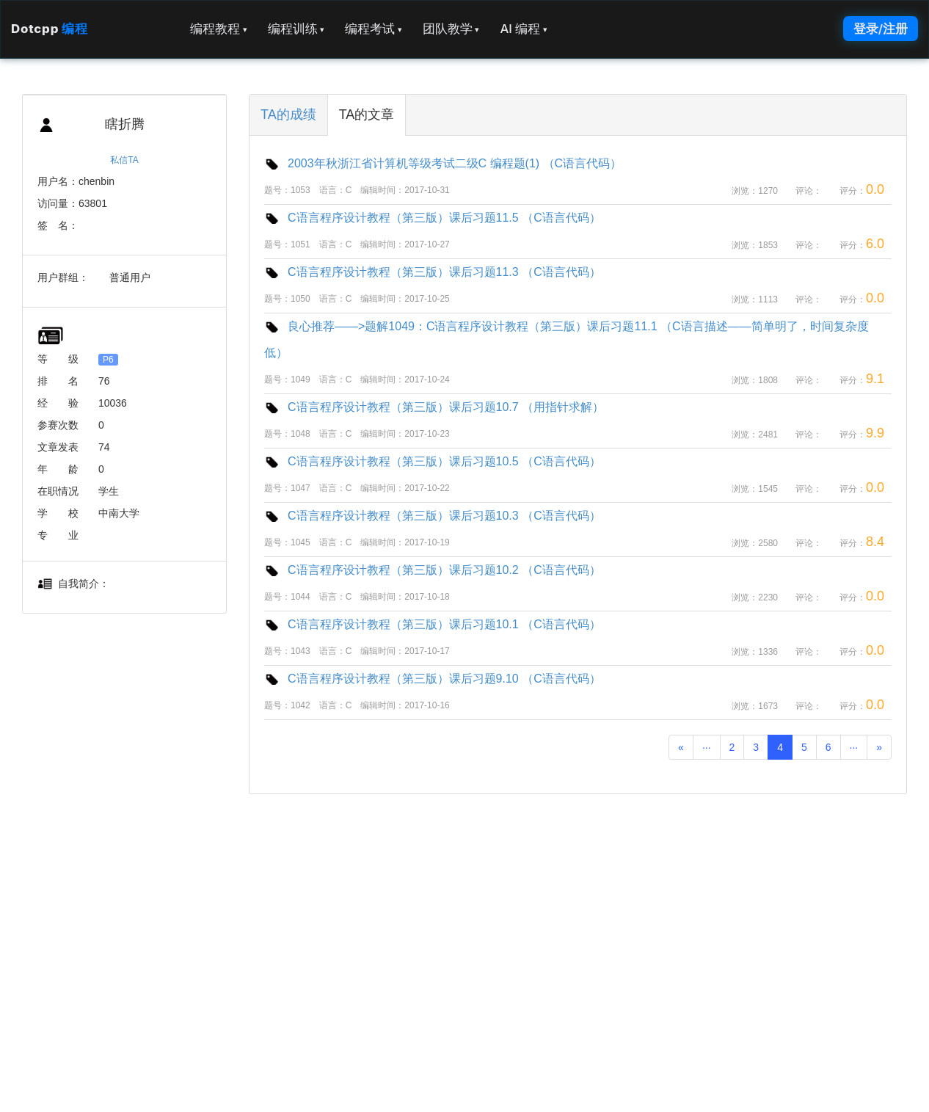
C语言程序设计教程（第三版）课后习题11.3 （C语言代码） (432, 272)
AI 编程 (523, 28)
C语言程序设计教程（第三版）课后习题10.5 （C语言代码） (432, 461)
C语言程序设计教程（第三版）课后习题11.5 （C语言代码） (432, 217)
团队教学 (451, 28)
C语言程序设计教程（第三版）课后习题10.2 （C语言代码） (432, 570)
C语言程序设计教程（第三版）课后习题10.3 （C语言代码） (432, 515)
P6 (108, 360)
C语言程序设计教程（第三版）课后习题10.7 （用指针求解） (434, 407)
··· (706, 747)
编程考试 (373, 28)
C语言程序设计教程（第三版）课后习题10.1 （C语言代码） (432, 624)
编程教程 (218, 28)
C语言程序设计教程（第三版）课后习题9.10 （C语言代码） (432, 678)
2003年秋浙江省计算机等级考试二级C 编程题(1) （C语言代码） (443, 163)
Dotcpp (49, 28)
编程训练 (296, 28)
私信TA (124, 160)
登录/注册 (880, 28)
